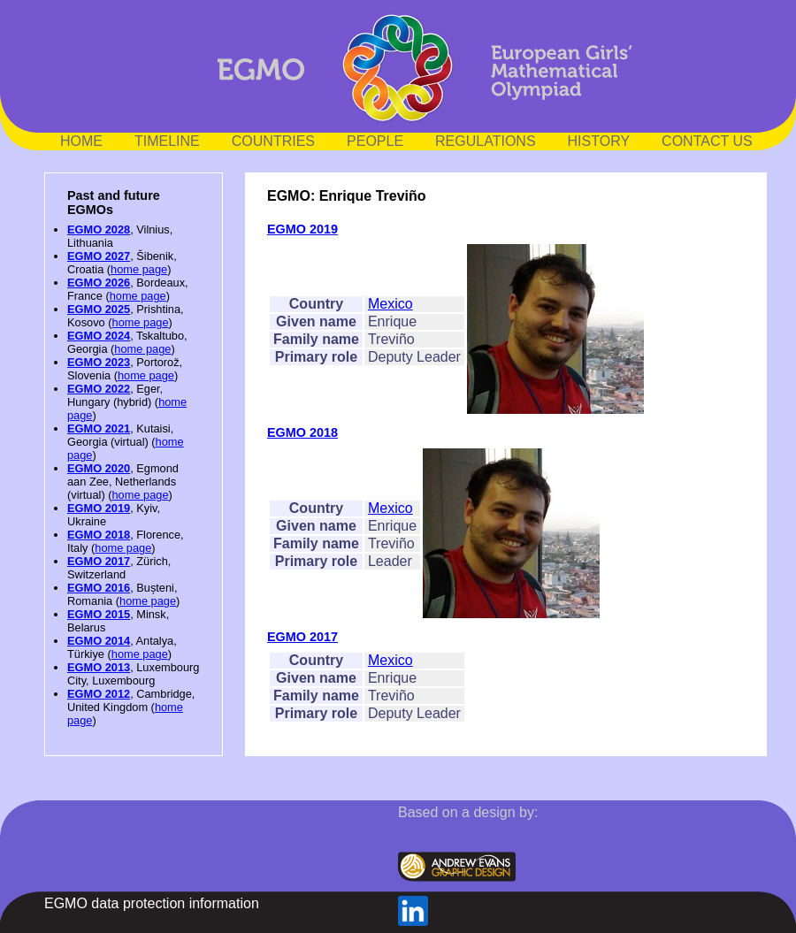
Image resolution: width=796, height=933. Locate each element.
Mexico (390, 303)
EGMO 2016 (98, 587)
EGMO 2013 (98, 667)
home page (139, 269)
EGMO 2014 (98, 640)
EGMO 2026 (98, 282)
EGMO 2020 (98, 468)
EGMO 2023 (98, 362)
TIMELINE (167, 141)
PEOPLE (375, 141)
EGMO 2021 (98, 428)
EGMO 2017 (98, 561)
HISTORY (599, 141)
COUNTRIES (273, 141)
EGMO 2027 (98, 256)
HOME (81, 141)
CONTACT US (707, 141)
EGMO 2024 (98, 335)
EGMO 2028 (98, 229)
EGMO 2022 (98, 388)
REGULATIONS (485, 141)
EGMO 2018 (98, 534)
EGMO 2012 (98, 693)
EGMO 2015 (98, 614)
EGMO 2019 (98, 508)
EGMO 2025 (98, 309)
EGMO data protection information (151, 903)
